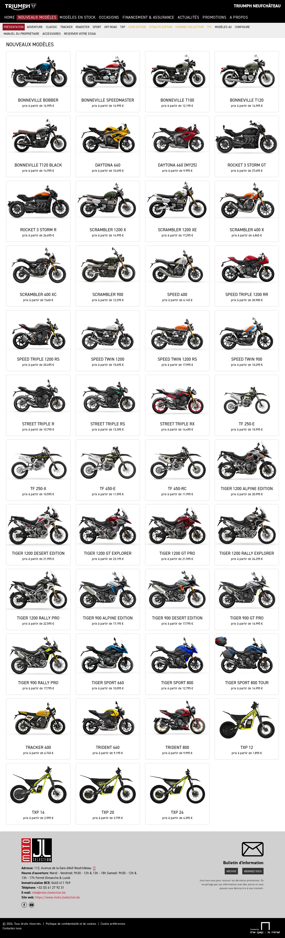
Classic (51, 27)
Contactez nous (12, 928)
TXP (122, 27)
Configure (242, 27)
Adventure (35, 27)
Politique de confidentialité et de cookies (71, 924)
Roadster (82, 27)
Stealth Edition (160, 27)
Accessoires (52, 34)
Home (9, 17)
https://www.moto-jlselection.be (57, 897)
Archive (231, 871)
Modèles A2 (223, 27)
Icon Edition (137, 27)
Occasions (109, 17)
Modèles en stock (77, 17)
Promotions (214, 17)
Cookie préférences (113, 924)
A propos (239, 17)
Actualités (188, 17)
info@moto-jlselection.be (49, 892)
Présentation (14, 27)
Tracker (66, 27)
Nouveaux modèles (37, 17)
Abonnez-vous (253, 871)
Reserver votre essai (80, 34)
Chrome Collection (189, 27)
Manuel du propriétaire (21, 34)
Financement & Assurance (148, 17)
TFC (209, 27)
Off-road (110, 27)
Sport (97, 27)
